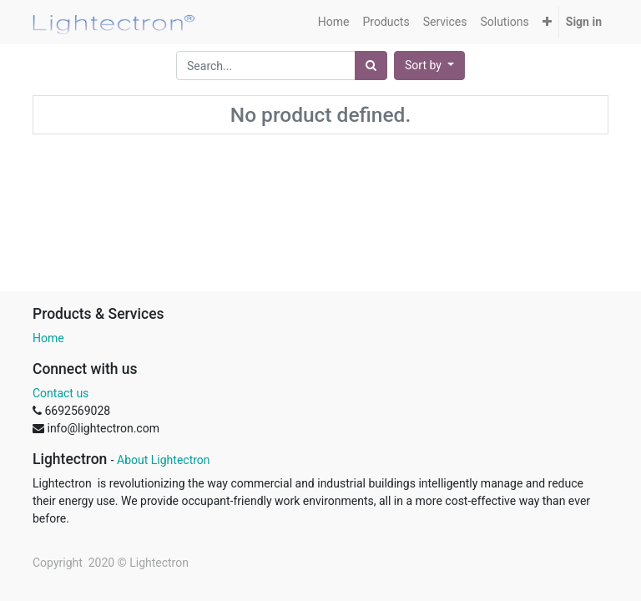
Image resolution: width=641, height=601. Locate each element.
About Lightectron (163, 460)
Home (48, 338)
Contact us (60, 393)
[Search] (371, 65)
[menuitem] (333, 22)
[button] (547, 22)
